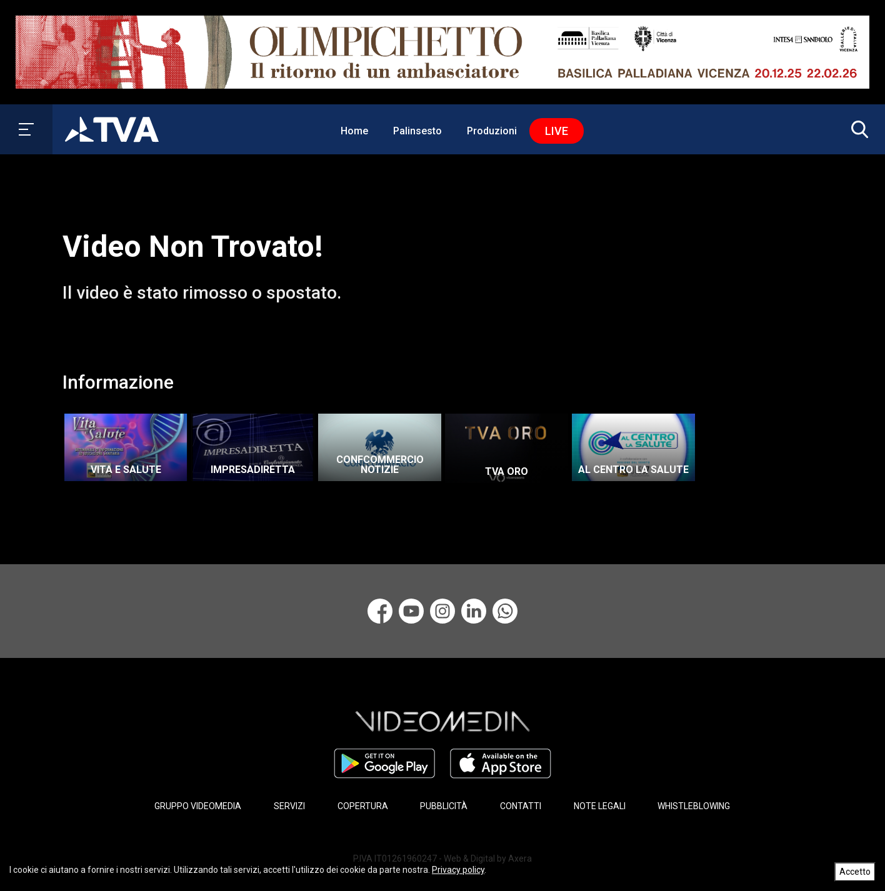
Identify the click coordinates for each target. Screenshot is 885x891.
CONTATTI (520, 806)
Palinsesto (417, 131)
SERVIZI (289, 806)
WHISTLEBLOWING (694, 806)
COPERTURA (363, 806)
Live (556, 130)
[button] (857, 129)
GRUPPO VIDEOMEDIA (197, 806)
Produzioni (492, 131)
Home (354, 131)
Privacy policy (458, 870)
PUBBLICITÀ (444, 806)
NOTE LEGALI (600, 806)
